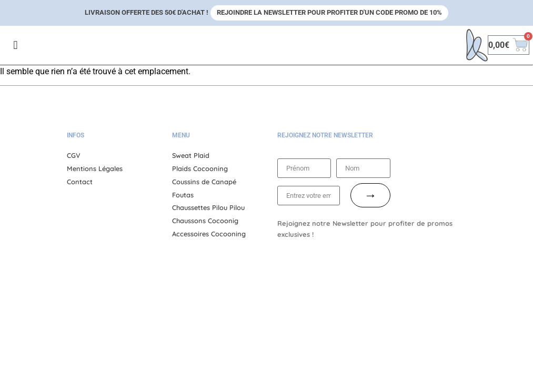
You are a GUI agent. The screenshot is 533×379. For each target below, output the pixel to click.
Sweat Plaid (190, 155)
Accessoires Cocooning (209, 234)
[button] (16, 45)
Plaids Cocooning (200, 168)
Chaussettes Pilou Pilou (208, 207)
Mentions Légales (95, 168)
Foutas (183, 195)
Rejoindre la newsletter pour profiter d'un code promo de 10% (329, 12)
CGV (74, 155)
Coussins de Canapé (204, 181)
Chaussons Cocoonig (205, 220)
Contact (80, 181)
